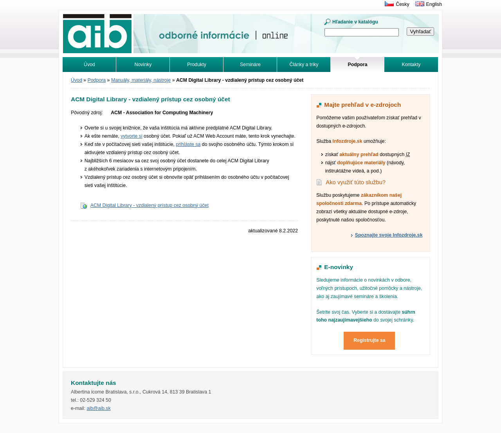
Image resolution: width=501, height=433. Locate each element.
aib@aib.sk (98, 408)
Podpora (97, 80)
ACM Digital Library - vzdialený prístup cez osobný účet (149, 205)
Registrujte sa (369, 340)
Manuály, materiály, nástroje (141, 80)
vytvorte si (131, 136)
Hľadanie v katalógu (355, 22)
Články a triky (304, 64)
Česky (402, 4)
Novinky (143, 64)
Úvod (89, 64)
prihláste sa (188, 144)
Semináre (250, 64)
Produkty (196, 64)
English (434, 4)
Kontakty (411, 64)
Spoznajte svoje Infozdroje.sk (389, 235)
